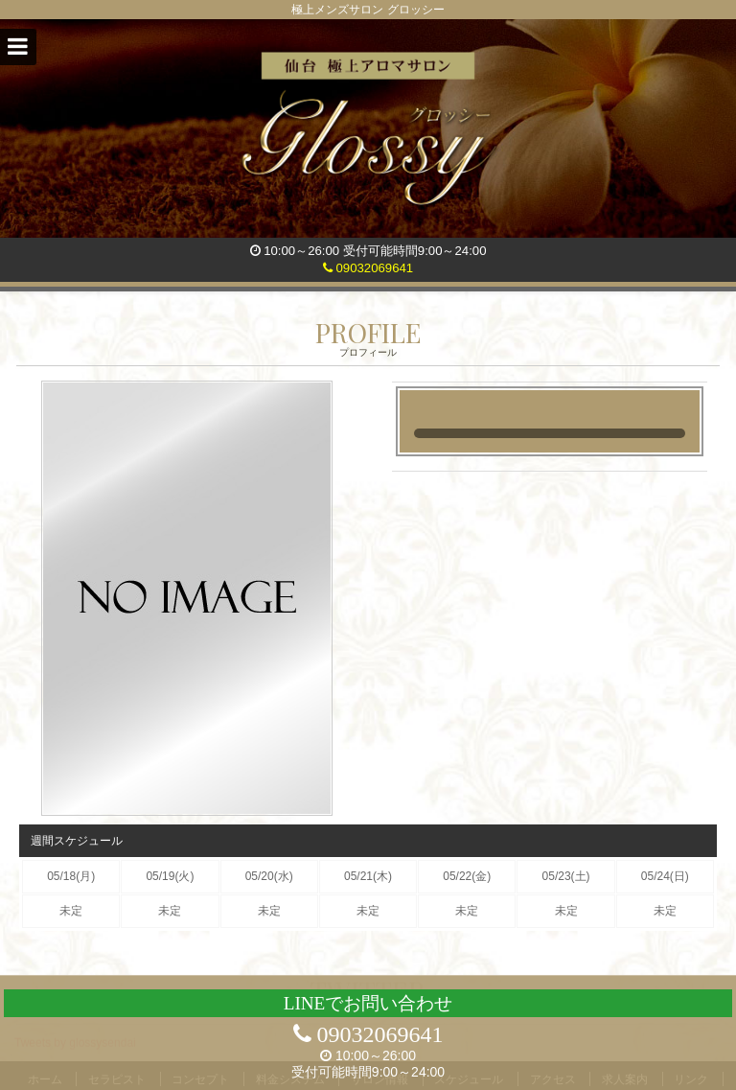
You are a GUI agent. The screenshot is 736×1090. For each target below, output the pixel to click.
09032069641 (368, 268)
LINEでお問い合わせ (368, 1003)
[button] (18, 47)
